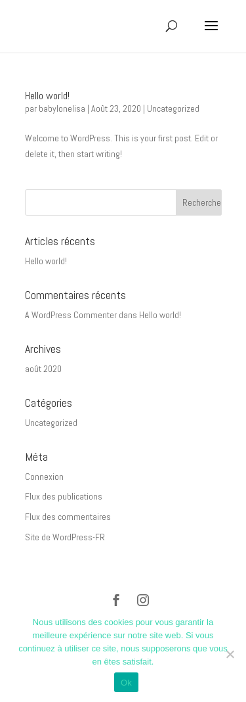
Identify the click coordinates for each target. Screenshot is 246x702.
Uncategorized (173, 108)
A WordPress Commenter (71, 315)
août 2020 (43, 369)
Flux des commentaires (68, 517)
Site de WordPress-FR (65, 537)
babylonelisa (62, 108)
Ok (126, 683)
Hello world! (47, 96)
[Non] (229, 654)
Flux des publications (63, 496)
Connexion (44, 476)
